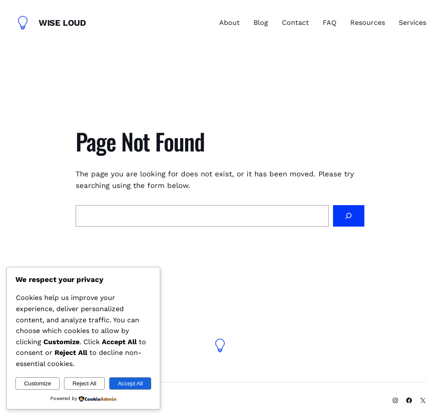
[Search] (348, 216)
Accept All (130, 383)
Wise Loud (62, 23)
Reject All (85, 383)
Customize (37, 383)
